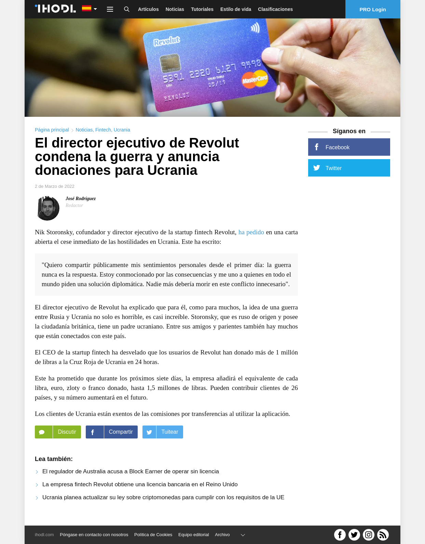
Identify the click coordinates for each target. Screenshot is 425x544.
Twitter (327, 169)
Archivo (222, 534)
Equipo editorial (193, 534)
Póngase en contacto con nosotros (94, 534)
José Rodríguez (81, 200)
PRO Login (373, 9)
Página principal (52, 132)
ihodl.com (44, 534)
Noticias (175, 9)
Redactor (74, 207)
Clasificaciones (275, 9)
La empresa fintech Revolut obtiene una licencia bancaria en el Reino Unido (140, 486)
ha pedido (251, 234)
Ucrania (122, 132)
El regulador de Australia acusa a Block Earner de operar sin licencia (130, 473)
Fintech (103, 132)
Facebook (331, 148)
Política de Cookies (153, 534)
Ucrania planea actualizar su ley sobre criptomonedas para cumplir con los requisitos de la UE (163, 499)
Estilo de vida (235, 9)
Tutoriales (202, 9)
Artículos (148, 9)
